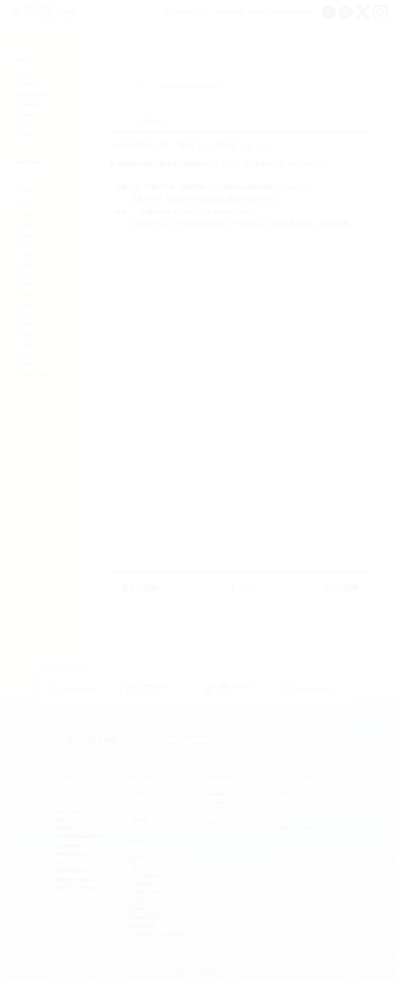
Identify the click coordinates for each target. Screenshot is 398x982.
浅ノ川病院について (68, 777)
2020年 (26, 274)
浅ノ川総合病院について (188, 12)
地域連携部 (27, 162)
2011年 (25, 364)
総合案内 (27, 114)
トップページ (119, 87)
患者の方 (27, 85)
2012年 (26, 354)
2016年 (25, 315)
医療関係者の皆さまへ (294, 12)
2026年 (26, 244)
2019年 (25, 285)
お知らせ (144, 87)
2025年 (26, 235)
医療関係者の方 (33, 94)
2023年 (26, 205)
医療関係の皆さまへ (222, 777)
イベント (26, 124)
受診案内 (258, 12)
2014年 (25, 334)
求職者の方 (29, 104)
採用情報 (212, 823)
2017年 (25, 304)
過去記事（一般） (152, 120)
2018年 (25, 294)
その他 (25, 134)
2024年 (26, 215)
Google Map (334, 810)
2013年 (25, 344)
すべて (25, 74)
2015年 (25, 324)
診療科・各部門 (230, 12)
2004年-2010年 (33, 374)
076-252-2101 (161, 744)
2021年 (26, 265)
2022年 (26, 255)
